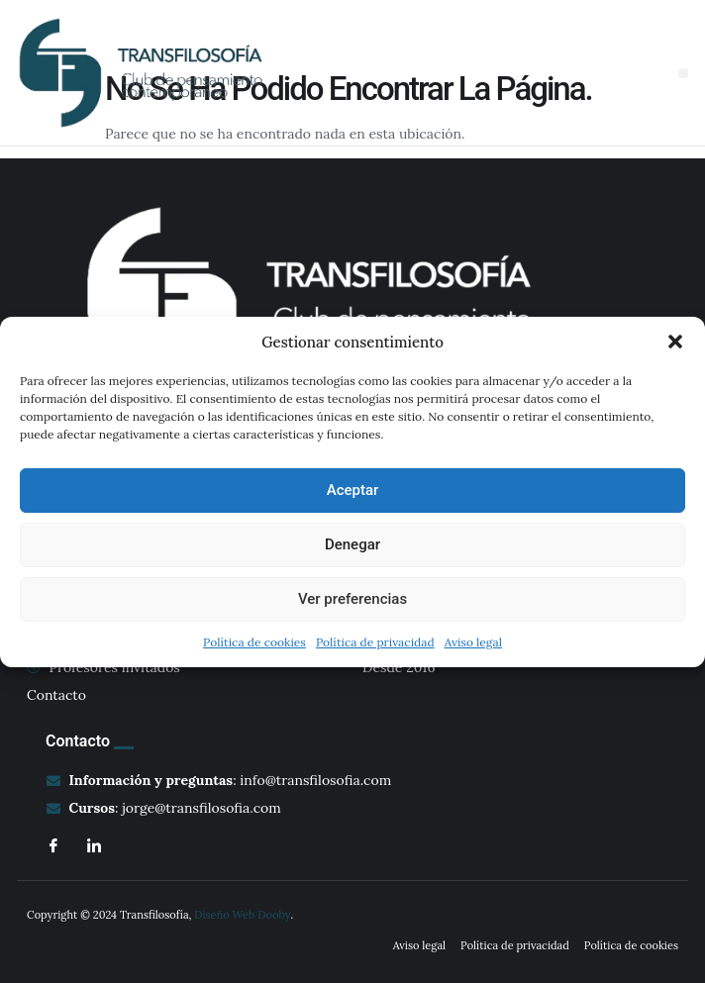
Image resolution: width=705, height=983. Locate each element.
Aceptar (353, 490)
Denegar (352, 544)
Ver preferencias (352, 599)
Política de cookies (254, 642)
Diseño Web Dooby (242, 915)
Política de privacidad (375, 642)
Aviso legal (473, 642)
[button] (675, 341)
